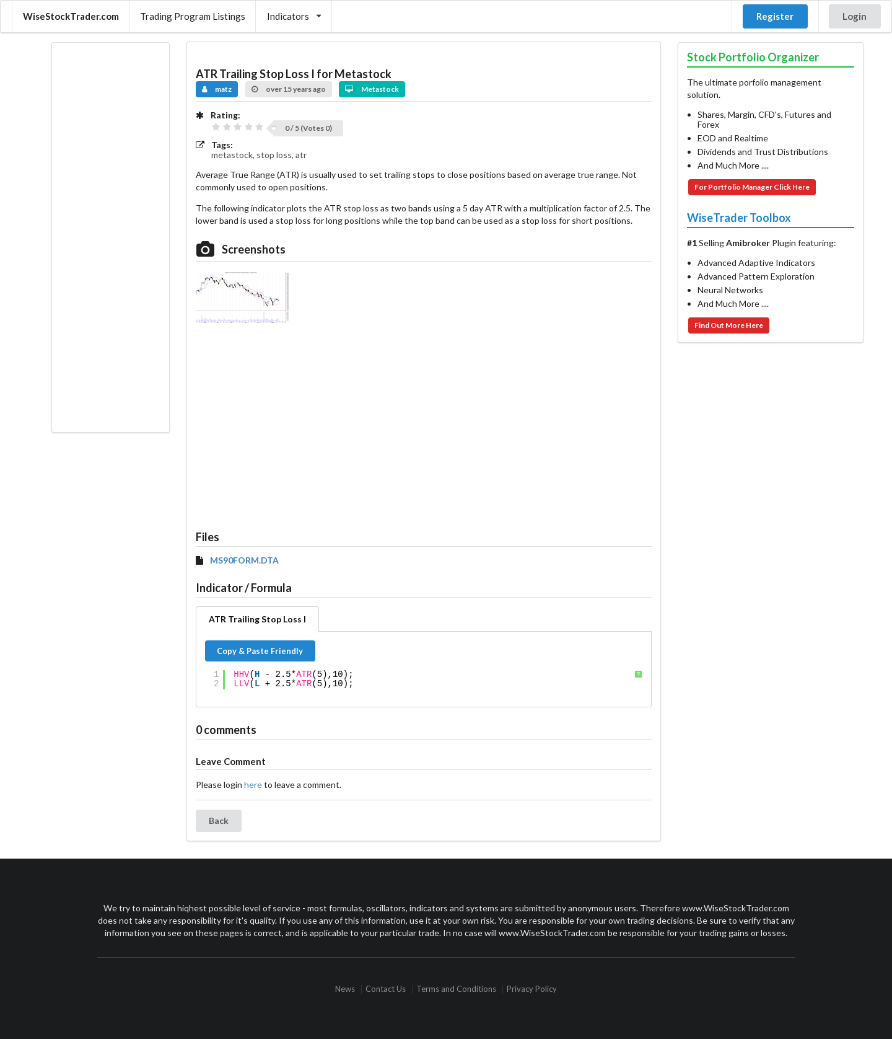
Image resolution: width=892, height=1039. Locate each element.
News (345, 989)
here (253, 784)
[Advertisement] (110, 237)
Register (775, 16)
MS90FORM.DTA (244, 560)
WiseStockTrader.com (71, 16)
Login (854, 16)
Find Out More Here (728, 325)
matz (217, 89)
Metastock (372, 89)
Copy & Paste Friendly (260, 651)
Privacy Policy (532, 989)
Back (219, 820)
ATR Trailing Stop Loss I (257, 619)
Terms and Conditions (456, 989)
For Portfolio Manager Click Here (752, 187)
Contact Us (385, 989)
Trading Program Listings (192, 16)
